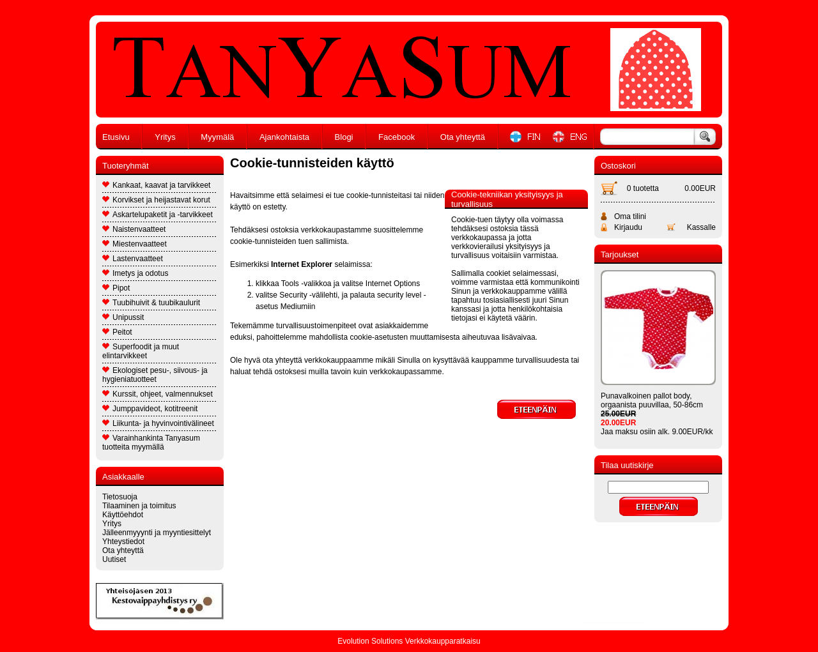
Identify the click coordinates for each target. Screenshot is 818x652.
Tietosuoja (119, 496)
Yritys (165, 137)
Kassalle (701, 227)
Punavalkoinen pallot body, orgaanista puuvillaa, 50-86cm (652, 400)
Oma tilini (630, 216)
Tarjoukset (619, 254)
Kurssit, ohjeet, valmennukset (157, 394)
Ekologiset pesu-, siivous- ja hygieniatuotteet (155, 375)
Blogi (344, 137)
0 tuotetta (643, 188)
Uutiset (114, 559)
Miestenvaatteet (134, 243)
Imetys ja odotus (135, 273)
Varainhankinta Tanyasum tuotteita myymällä (151, 442)
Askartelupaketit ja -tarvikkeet (157, 214)
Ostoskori (618, 166)
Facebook (396, 137)
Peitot (117, 332)
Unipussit (123, 317)
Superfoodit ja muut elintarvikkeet (140, 351)
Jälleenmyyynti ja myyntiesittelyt (156, 532)
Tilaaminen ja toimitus (139, 505)
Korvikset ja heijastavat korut (156, 199)
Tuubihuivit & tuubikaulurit (151, 302)
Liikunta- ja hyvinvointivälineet (158, 423)
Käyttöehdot (122, 514)
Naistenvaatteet (134, 229)
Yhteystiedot (123, 541)
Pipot (116, 288)
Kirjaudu (628, 227)
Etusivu (116, 137)
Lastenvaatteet (132, 258)
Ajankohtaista (284, 137)
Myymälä (217, 137)
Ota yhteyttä (462, 137)
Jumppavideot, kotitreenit (149, 408)
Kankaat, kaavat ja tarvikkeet (156, 185)
